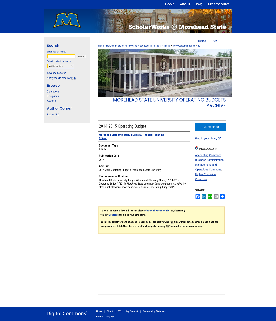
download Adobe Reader (157, 210)
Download (210, 127)
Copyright (110, 316)
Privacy (99, 316)
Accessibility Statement (154, 311)
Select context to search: (59, 61)
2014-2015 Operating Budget (122, 126)
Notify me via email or (61, 77)
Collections (53, 91)
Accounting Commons (208, 155)
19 (199, 45)
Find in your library (208, 138)
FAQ (120, 311)
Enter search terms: (56, 51)
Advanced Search (56, 73)
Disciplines (53, 96)
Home (101, 45)
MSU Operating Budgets (183, 45)
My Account (132, 311)
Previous (202, 41)
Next (215, 41)
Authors (51, 100)
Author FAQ (53, 114)
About (110, 311)
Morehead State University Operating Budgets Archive (169, 103)
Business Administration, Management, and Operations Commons (209, 164)
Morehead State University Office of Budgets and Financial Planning (138, 45)
